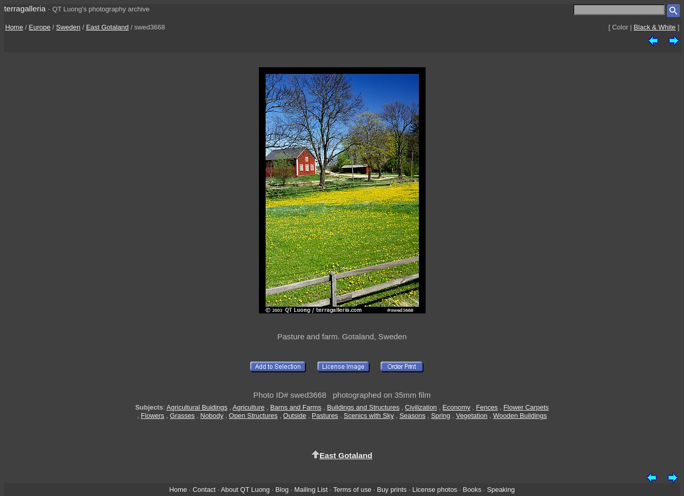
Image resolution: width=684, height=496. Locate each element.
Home (14, 27)
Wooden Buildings (520, 415)
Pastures (325, 415)
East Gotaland (107, 27)
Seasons (412, 415)
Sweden (68, 27)
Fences (487, 407)
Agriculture (248, 407)
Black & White (655, 27)
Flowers (152, 415)
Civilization (421, 407)
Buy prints (391, 489)
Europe (40, 27)
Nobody (212, 415)
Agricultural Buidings (197, 407)
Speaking (501, 489)
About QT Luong (245, 489)
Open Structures (253, 415)
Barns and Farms (296, 407)
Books (472, 489)
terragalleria (25, 8)
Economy (457, 407)
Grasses (182, 415)
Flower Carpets (526, 407)
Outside (294, 415)
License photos (434, 489)
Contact (204, 489)
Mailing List (311, 489)
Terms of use (352, 489)
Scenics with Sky (369, 415)
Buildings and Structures (363, 407)
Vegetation (472, 415)
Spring (440, 415)
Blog (282, 489)
